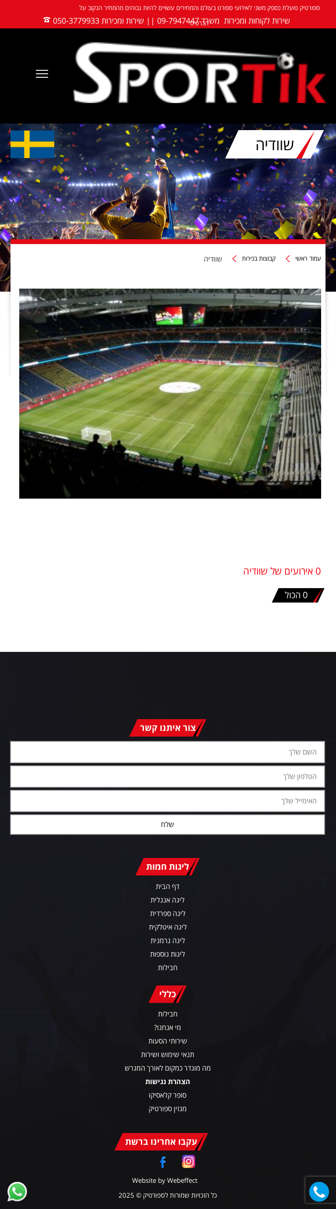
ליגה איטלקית (168, 927)
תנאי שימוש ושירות (167, 1054)
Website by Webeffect (164, 1180)
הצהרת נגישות (167, 1081)
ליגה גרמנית (167, 940)
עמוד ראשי (308, 258)
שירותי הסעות (167, 1041)
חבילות (168, 967)
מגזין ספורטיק (168, 1108)
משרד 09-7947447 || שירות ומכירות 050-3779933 (136, 20)
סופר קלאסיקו (167, 1095)
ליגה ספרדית (168, 913)
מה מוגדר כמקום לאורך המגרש (168, 1068)
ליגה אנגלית (167, 900)
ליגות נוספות (167, 954)
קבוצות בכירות (259, 258)
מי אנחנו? (167, 1027)
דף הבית (167, 886)
